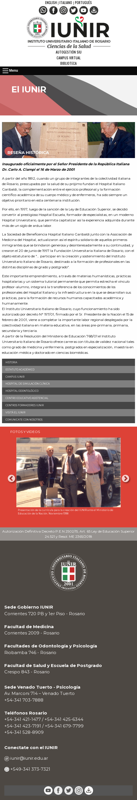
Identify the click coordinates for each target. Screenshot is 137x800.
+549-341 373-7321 (29, 769)
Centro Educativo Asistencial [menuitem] (26, 398)
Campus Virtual (69, 57)
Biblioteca (68, 63)
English (51, 2)
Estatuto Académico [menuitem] (19, 369)
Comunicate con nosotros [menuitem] (24, 419)
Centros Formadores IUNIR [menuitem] (24, 405)
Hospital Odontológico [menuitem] (21, 390)
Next (125, 478)
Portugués (83, 2)
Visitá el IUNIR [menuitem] (15, 412)
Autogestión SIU (69, 52)
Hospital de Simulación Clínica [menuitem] (27, 383)
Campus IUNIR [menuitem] (14, 376)
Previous (11, 478)
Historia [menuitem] (11, 362)
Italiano (65, 2)
